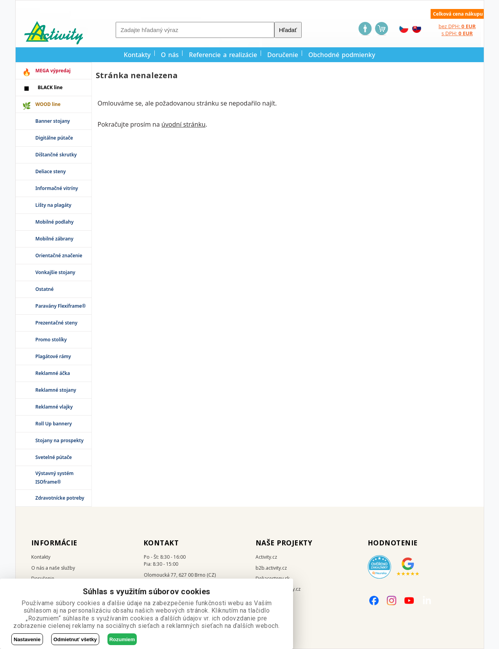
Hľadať (288, 30)
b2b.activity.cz (271, 568)
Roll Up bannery (54, 423)
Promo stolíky (51, 339)
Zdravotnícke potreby (60, 498)
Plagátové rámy (53, 356)
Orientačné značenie (59, 255)
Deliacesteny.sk (273, 578)
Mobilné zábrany (54, 238)
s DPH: (457, 33)
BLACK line (50, 87)
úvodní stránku (183, 124)
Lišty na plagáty (54, 205)
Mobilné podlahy (55, 222)
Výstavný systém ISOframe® (55, 477)
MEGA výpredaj (53, 70)
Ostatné (45, 289)
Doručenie (282, 54)
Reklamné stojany (56, 390)
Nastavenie (27, 639)
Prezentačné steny (57, 322)
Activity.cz (266, 557)
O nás (170, 54)
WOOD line (48, 104)
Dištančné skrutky (56, 154)
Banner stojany (53, 121)
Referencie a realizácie (223, 54)
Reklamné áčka (53, 373)
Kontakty (137, 54)
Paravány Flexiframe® (61, 306)
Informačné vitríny (57, 188)
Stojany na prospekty (60, 440)
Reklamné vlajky (54, 406)
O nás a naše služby (53, 568)
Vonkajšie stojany (55, 272)
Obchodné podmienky (341, 54)
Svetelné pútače (54, 457)
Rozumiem (122, 639)
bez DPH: (457, 26)
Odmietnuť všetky (75, 639)
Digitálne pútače (54, 137)
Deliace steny (51, 171)
